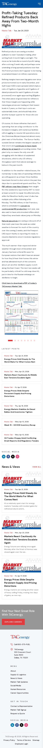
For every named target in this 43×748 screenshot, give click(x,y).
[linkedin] (4, 456)
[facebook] (8, 456)
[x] (13, 456)
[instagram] (17, 456)
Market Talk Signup (18, 710)
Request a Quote (18, 713)
